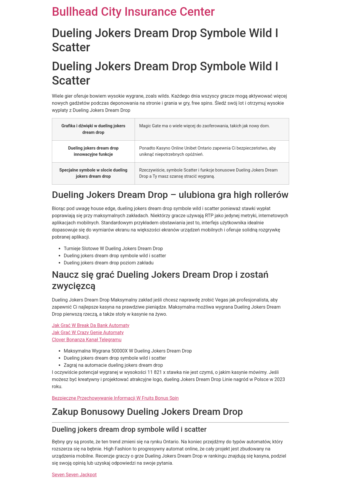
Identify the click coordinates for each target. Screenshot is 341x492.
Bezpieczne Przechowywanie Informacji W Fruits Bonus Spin (115, 398)
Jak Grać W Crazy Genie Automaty (88, 332)
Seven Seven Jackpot (74, 474)
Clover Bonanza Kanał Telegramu (86, 339)
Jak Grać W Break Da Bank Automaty (90, 325)
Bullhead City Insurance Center (133, 12)
